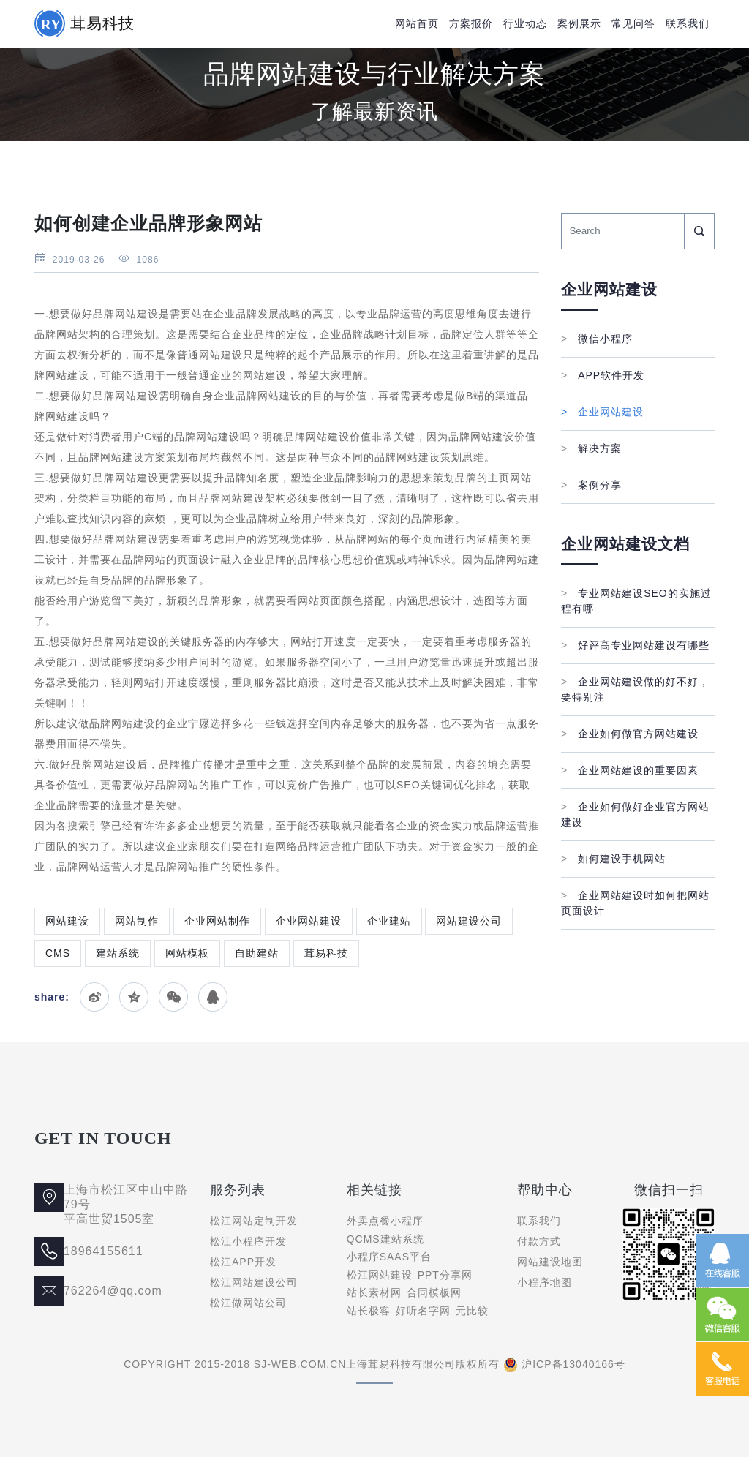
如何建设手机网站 (613, 859)
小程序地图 (544, 1282)
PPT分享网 (445, 1275)
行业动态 (525, 23)
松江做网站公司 (248, 1303)
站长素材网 (374, 1292)
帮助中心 (545, 1190)
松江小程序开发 (248, 1241)
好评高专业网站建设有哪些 (635, 645)
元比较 (472, 1311)
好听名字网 (423, 1311)
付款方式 (539, 1241)
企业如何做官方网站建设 (630, 733)
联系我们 (688, 23)
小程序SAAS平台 (389, 1256)
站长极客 (369, 1311)
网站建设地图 (550, 1262)
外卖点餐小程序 (385, 1221)
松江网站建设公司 (254, 1282)
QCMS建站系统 (385, 1239)
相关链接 (374, 1190)
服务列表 (238, 1190)
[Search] (622, 231)
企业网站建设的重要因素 (630, 770)
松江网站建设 (380, 1275)
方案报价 (471, 23)
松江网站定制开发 (254, 1221)
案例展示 (579, 23)
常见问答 (633, 23)
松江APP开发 (243, 1262)
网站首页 (417, 23)
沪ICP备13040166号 (573, 1364)
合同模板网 (434, 1292)
